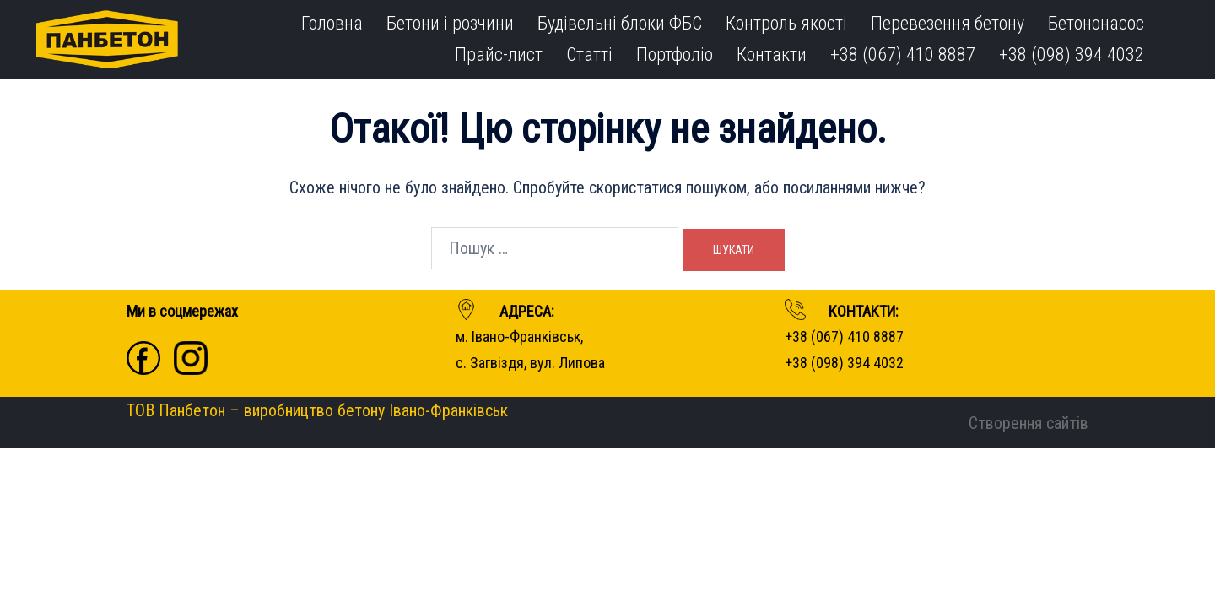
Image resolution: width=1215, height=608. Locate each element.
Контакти (772, 54)
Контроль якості (786, 23)
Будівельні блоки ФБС (619, 23)
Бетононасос (1096, 23)
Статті (589, 54)
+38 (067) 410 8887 (902, 54)
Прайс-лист (499, 54)
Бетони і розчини (450, 23)
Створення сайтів (1028, 423)
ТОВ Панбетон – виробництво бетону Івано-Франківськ (317, 410)
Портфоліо (674, 54)
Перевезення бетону (947, 23)
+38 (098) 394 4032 (1071, 54)
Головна (332, 23)
